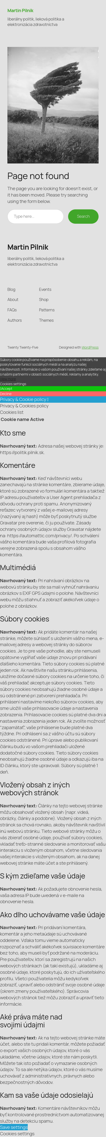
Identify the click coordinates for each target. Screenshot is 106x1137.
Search (83, 216)
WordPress (90, 347)
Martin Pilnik (20, 10)
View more (8, 379)
